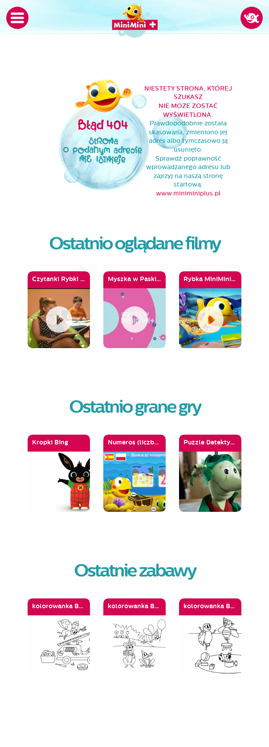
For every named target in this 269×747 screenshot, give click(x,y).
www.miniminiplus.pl (188, 193)
